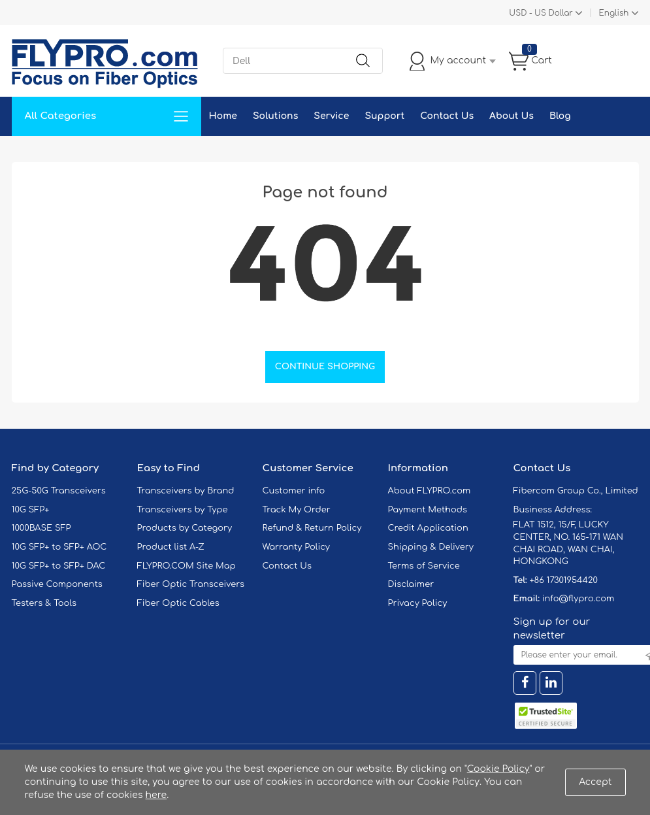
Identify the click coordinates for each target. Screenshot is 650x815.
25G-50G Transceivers (59, 490)
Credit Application (428, 528)
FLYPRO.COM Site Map (186, 566)
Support (384, 116)
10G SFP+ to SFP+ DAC (59, 566)
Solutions (275, 116)
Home (223, 116)
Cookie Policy (498, 769)
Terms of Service (424, 566)
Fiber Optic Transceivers (191, 584)
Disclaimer (411, 584)
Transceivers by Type (182, 509)
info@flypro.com (578, 598)
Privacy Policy (417, 603)
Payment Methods (428, 509)
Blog (560, 116)
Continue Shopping (325, 366)
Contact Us (447, 116)
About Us (511, 116)
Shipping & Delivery (431, 547)
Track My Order (297, 509)
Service (331, 116)
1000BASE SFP (41, 528)
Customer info (294, 490)
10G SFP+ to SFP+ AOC (59, 547)
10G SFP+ (31, 509)
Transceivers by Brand (186, 490)
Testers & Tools (44, 603)
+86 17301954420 (563, 580)
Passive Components (57, 584)
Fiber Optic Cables (178, 603)
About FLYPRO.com (429, 490)
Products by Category (185, 528)
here (156, 795)
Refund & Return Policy (312, 528)
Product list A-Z (170, 547)
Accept (595, 782)
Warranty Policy (297, 547)
